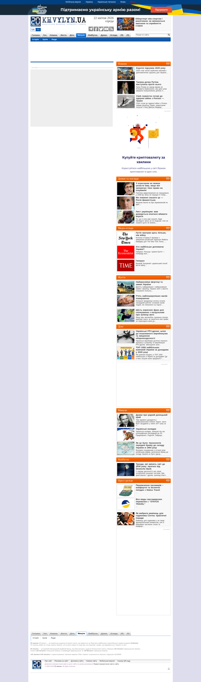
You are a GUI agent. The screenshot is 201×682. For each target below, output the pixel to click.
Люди (54, 39)
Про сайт (48, 661)
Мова (122, 2)
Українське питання (107, 2)
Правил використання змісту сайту (106, 664)
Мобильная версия (107, 661)
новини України (56, 645)
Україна (89, 2)
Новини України (36, 664)
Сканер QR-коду (123, 661)
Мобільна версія (73, 2)
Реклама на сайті (61, 661)
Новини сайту (91, 661)
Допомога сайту (77, 661)
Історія (35, 39)
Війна (132, 2)
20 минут (42, 643)
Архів (45, 39)
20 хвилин (58, 666)
